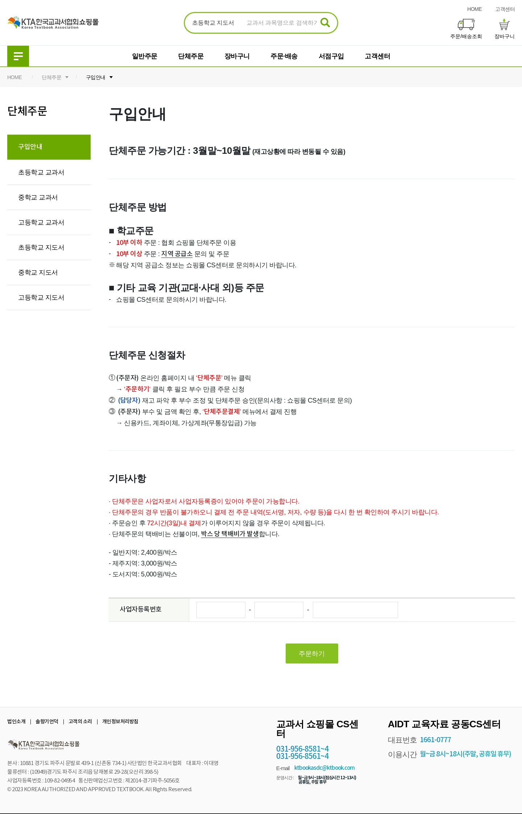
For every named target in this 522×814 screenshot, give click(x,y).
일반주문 (144, 56)
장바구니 (237, 56)
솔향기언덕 (47, 722)
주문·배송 (284, 56)
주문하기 (312, 653)
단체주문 (190, 56)
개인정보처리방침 (120, 722)
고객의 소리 (80, 722)
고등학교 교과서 (41, 222)
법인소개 (16, 722)
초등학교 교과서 (41, 172)
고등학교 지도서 (41, 297)
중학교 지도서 (38, 272)
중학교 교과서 (38, 197)
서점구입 (331, 56)
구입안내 (95, 77)
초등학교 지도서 (41, 247)
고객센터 (505, 9)
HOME (474, 9)
